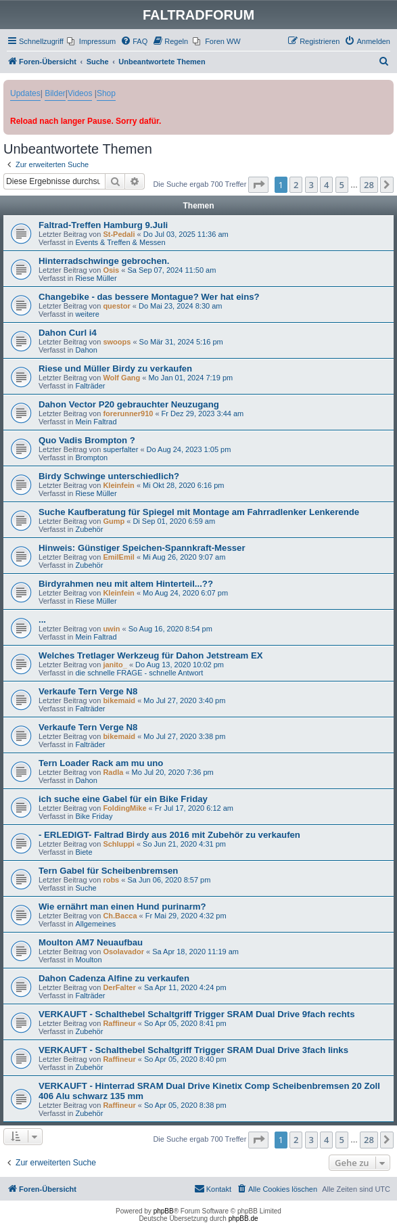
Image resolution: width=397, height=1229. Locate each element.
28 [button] (369, 185)
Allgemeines (95, 924)
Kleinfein (118, 485)
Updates (25, 93)
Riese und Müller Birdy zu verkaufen (115, 368)
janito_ (114, 665)
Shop (106, 93)
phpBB (164, 1211)
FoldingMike (124, 808)
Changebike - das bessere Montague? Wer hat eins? (149, 297)
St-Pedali (119, 234)
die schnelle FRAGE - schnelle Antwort (139, 673)
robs (111, 880)
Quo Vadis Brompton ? (87, 440)
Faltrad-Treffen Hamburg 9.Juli (103, 225)
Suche (85, 888)
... (42, 619)
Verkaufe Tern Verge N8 (88, 691)
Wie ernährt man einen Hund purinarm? (122, 906)
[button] (258, 185)
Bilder (55, 93)
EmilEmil (118, 557)
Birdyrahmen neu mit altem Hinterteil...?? (126, 584)
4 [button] (326, 185)
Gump (113, 521)
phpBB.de (243, 1218)
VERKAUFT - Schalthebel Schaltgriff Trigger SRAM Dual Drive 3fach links (193, 1050)
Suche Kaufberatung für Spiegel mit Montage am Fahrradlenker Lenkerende (199, 512)
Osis (111, 270)
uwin (111, 629)
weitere (87, 314)
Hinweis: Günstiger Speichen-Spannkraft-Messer (142, 548)
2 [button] (296, 185)
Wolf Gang (121, 378)
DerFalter (119, 987)
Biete (83, 852)
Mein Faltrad (95, 422)
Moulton (88, 960)
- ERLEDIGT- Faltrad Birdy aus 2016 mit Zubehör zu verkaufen (169, 835)
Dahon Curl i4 (68, 333)
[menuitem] (91, 41)
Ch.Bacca (120, 916)
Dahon (86, 350)
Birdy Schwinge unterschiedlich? (109, 476)
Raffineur (119, 1023)
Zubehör (89, 529)
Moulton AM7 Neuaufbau (91, 942)
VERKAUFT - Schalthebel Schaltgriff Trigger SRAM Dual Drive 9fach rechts (197, 1014)
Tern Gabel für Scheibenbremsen (108, 871)
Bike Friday (93, 816)
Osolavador (123, 951)
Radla (113, 772)
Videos (80, 93)
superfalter (120, 449)
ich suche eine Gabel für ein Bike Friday (123, 799)
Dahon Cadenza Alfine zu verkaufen (114, 978)
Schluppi (118, 844)
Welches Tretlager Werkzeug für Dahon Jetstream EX (151, 655)
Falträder (90, 386)
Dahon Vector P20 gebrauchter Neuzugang (129, 404)
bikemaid (119, 700)
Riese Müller (95, 278)
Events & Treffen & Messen (120, 242)
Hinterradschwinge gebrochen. (104, 261)
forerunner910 (128, 413)
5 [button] (342, 185)
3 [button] (311, 185)
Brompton (91, 457)
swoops (117, 342)
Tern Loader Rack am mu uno (101, 763)
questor (116, 306)
